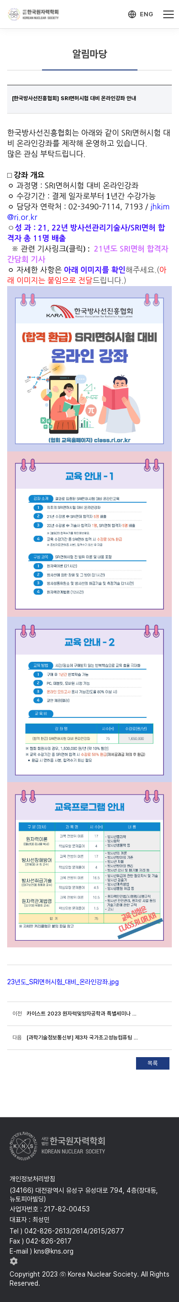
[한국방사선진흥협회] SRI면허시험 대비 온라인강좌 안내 (74, 98)
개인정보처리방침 (32, 1179)
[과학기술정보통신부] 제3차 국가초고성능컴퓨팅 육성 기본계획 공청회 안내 (84, 1037)
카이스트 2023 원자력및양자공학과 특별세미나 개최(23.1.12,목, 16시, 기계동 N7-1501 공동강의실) (84, 1013)
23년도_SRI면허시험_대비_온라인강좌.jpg (63, 982)
